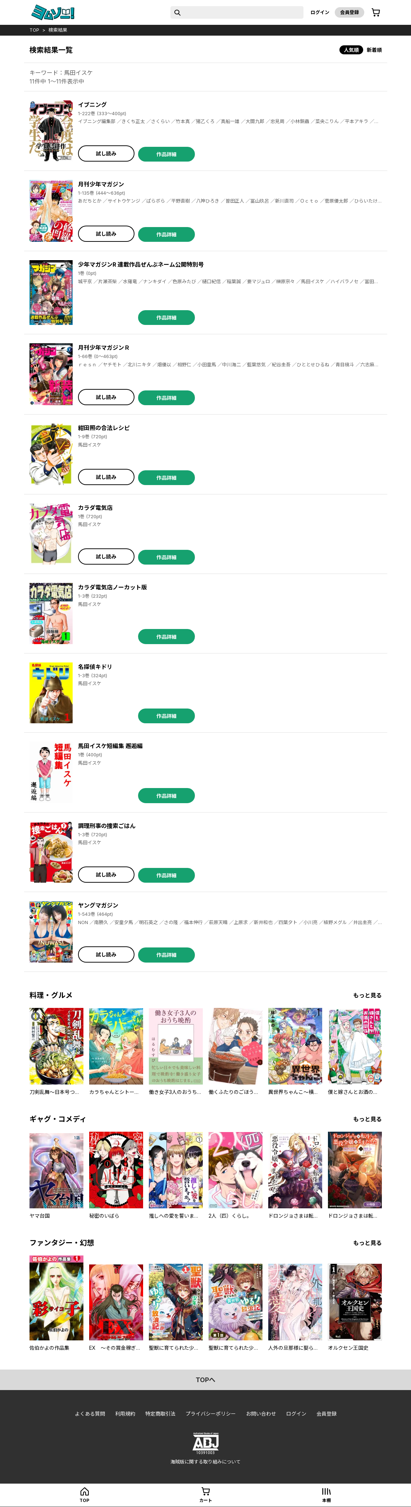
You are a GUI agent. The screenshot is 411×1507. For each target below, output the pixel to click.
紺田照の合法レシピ (104, 427)
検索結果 (58, 30)
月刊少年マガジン (101, 184)
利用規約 (125, 1414)
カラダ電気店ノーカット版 (112, 587)
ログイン (320, 12)
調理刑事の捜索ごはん (107, 825)
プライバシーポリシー (211, 1414)
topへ (205, 1380)
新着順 (374, 50)
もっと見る (367, 995)
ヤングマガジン (98, 905)
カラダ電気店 (95, 507)
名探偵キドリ (95, 666)
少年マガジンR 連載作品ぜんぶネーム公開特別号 (141, 264)
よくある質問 (90, 1414)
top (34, 30)
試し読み (106, 153)
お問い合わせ (261, 1414)
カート (205, 1500)
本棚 (326, 1500)
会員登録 (349, 12)
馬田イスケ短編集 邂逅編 (110, 746)
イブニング (92, 104)
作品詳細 (166, 154)
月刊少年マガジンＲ (104, 347)
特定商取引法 (160, 1414)
